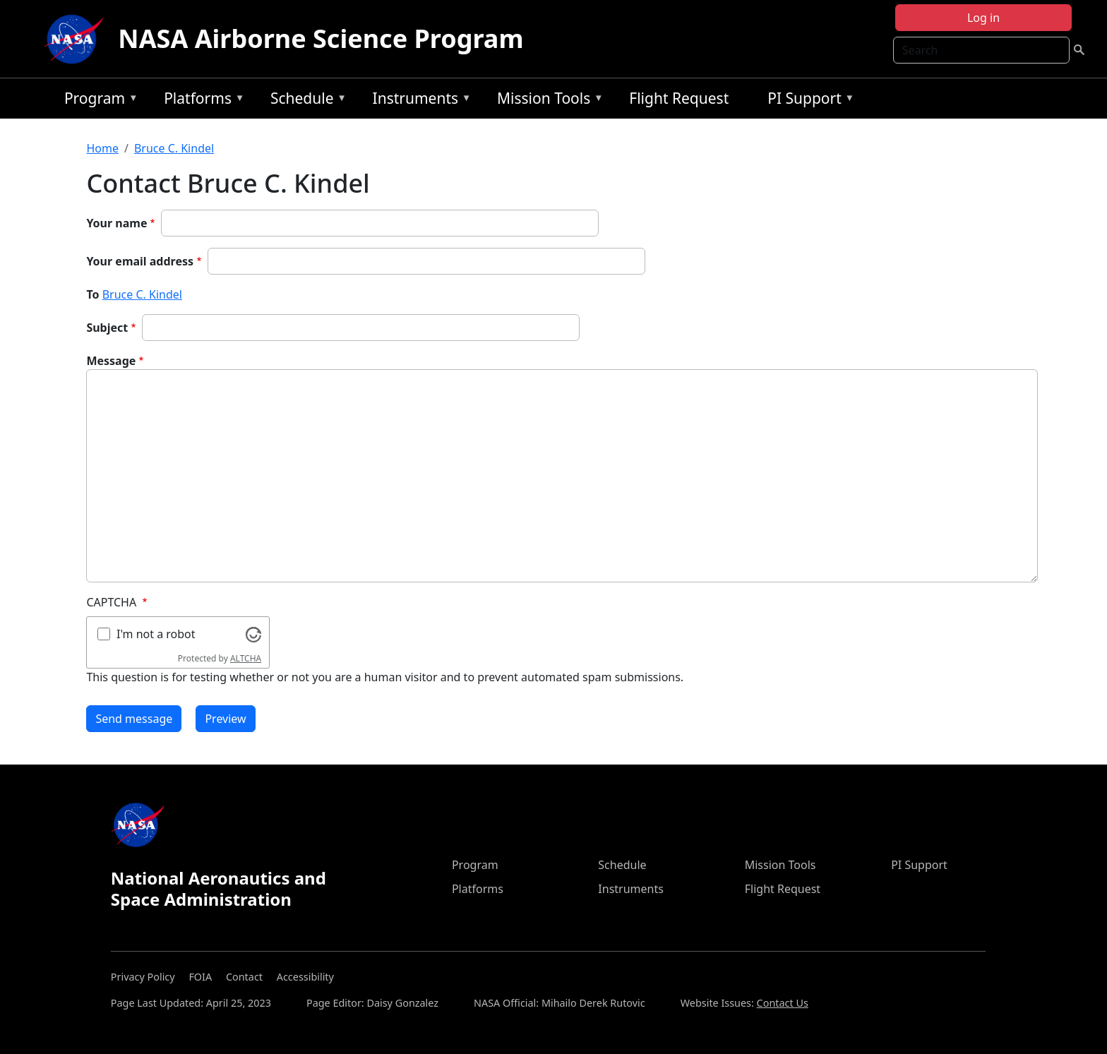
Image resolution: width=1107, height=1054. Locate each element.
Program (97, 100)
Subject (107, 327)
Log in (983, 17)
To (92, 294)
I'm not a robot (156, 634)
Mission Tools (547, 100)
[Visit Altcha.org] (253, 633)
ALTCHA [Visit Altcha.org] (245, 658)
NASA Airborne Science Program (320, 38)
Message (111, 361)
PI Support (807, 100)
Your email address (139, 261)
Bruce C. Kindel (174, 148)
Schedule (305, 100)
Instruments (419, 100)
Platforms (200, 100)
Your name (116, 223)
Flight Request (679, 98)
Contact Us (782, 1003)
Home (102, 148)
